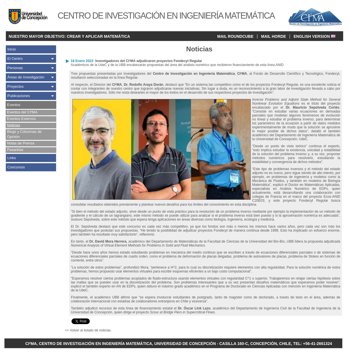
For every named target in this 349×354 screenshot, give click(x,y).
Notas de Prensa (20, 143)
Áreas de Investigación (25, 77)
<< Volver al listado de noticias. (88, 330)
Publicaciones (18, 96)
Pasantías (15, 150)
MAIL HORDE (273, 36)
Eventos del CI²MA (22, 112)
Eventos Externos (21, 118)
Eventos (13, 105)
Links (11, 158)
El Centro (15, 58)
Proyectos (15, 86)
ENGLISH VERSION (314, 36)
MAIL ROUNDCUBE (235, 36)
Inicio (11, 49)
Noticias (13, 125)
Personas (15, 68)
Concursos (16, 167)
